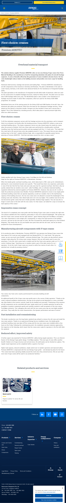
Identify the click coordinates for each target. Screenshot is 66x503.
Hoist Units (4, 447)
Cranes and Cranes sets (7, 444)
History (55, 443)
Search (60, 470)
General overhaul (19, 445)
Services (18, 437)
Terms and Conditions (25, 471)
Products (5, 437)
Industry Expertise (31, 438)
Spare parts (18, 450)
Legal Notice (5, 471)
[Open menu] (4, 8)
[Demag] (33, 8)
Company (7, 13)
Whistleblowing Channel (8, 473)
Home (2, 13)
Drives (3, 450)
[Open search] (62, 8)
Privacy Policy (14, 471)
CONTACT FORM (6, 430)
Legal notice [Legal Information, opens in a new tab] (52, 496)
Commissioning (18, 443)
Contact (59, 476)
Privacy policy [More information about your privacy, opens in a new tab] (46, 496)
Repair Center (18, 448)
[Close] (62, 492)
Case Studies (31, 445)
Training (17, 453)
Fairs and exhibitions (56, 446)
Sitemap (50, 470)
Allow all (48, 499)
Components (5, 452)
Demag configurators (46, 437)
